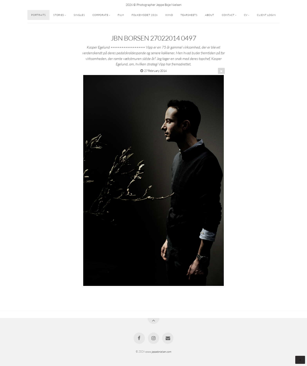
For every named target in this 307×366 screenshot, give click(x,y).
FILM (121, 14)
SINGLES (79, 14)
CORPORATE (100, 14)
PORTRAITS (38, 14)
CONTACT (228, 14)
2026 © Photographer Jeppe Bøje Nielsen (153, 5)
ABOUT (209, 14)
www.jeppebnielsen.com (158, 351)
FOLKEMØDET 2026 (145, 14)
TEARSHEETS (189, 14)
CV (245, 14)
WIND (169, 14)
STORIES (58, 14)
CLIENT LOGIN (266, 14)
